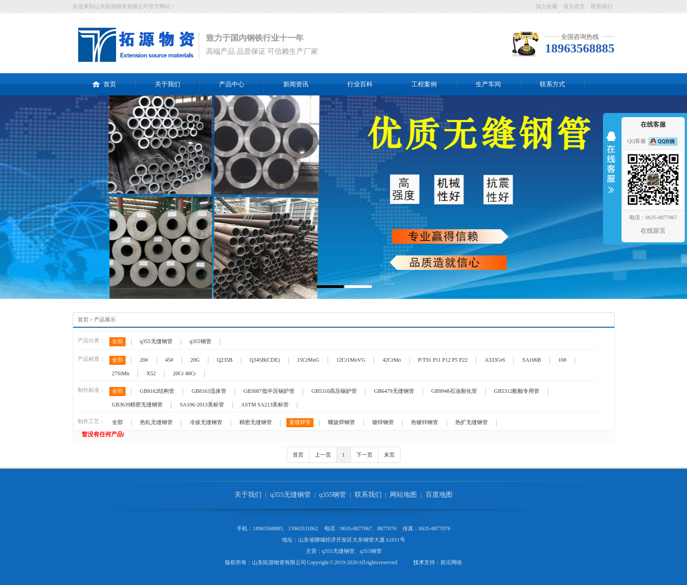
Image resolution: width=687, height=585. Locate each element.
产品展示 (105, 319)
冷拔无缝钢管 (206, 422)
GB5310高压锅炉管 (334, 391)
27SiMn (121, 373)
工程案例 (424, 84)
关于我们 (167, 84)
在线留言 (653, 230)
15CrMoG (308, 360)
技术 (418, 562)
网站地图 (403, 494)
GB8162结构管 (157, 391)
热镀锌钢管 (424, 422)
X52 (151, 373)
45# (169, 360)
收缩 (611, 168)
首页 (104, 80)
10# (562, 360)
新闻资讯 (295, 84)
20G (195, 360)
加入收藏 (546, 6)
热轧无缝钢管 (156, 422)
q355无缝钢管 (156, 341)
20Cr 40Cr (184, 373)
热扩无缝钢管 (471, 422)
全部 (117, 341)
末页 (389, 455)
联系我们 (601, 6)
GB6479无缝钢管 (394, 391)
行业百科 (360, 84)
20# (144, 360)
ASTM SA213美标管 (265, 404)
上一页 (323, 455)
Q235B (225, 360)
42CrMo (392, 360)
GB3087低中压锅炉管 (268, 391)
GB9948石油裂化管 (454, 391)
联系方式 (552, 84)
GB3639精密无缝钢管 (137, 404)
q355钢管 (200, 341)
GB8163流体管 (209, 391)
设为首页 (574, 6)
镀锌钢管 (383, 422)
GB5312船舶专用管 (517, 391)
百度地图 (439, 494)
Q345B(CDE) (265, 360)
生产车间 (488, 84)
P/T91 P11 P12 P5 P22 (443, 360)
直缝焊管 (300, 422)
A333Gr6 (495, 360)
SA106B (531, 360)
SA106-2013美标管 (202, 404)
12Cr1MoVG (350, 360)
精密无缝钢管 (255, 422)
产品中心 (231, 84)
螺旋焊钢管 (341, 422)
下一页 (364, 455)
